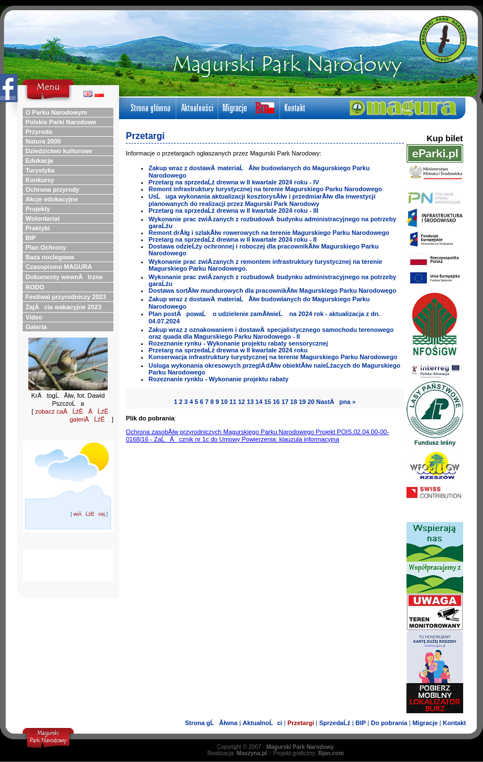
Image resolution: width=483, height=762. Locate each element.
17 (285, 401)
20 (310, 401)
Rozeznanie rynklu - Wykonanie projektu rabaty (219, 379)
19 (302, 401)
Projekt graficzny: (308, 753)
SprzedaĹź (334, 722)
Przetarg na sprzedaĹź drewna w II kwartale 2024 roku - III (234, 210)
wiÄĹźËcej (89, 514)
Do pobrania (389, 722)
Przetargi (300, 722)
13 (250, 401)
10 (224, 401)
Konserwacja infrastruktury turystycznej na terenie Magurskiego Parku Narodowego (273, 356)
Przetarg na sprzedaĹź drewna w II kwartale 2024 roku (228, 350)
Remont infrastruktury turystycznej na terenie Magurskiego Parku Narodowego (265, 189)
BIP (360, 722)
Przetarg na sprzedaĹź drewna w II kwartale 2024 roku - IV (234, 182)
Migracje (425, 722)
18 (293, 401)
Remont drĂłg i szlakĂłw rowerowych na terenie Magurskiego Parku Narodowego (269, 232)
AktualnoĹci (262, 722)
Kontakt (454, 722)
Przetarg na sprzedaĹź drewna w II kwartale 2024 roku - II (233, 239)
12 (241, 401)
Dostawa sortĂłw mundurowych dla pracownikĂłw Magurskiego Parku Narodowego (272, 290)
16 (276, 401)
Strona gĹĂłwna (211, 722)
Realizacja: (237, 753)
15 (267, 401)
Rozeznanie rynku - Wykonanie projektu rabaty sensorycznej (238, 343)
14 (259, 401)
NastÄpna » (336, 401)
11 (233, 401)
